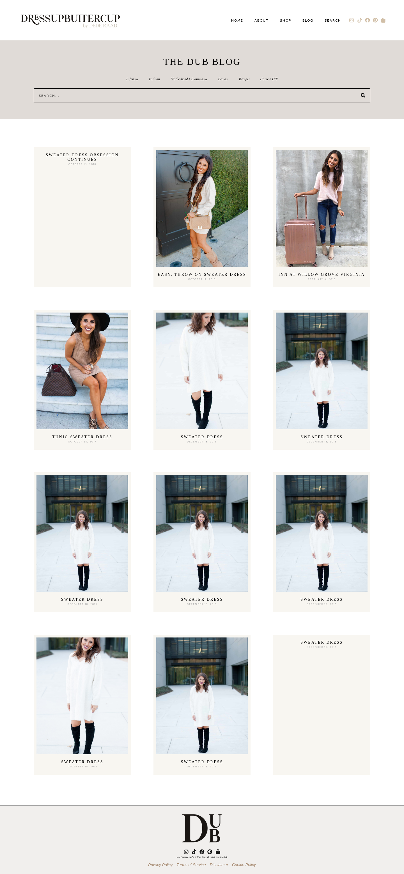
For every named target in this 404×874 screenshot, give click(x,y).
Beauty (223, 79)
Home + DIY (270, 79)
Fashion (153, 79)
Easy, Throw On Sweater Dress (202, 274)
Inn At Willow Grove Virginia (321, 274)
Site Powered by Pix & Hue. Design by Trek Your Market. (202, 857)
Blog (307, 20)
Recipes (245, 79)
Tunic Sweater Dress (82, 437)
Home (237, 20)
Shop (285, 20)
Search (333, 20)
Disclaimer (219, 864)
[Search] (363, 95)
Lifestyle (131, 79)
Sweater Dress (202, 437)
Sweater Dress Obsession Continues (82, 157)
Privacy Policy (160, 864)
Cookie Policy (244, 864)
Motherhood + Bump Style (188, 79)
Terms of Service (191, 864)
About (261, 20)
